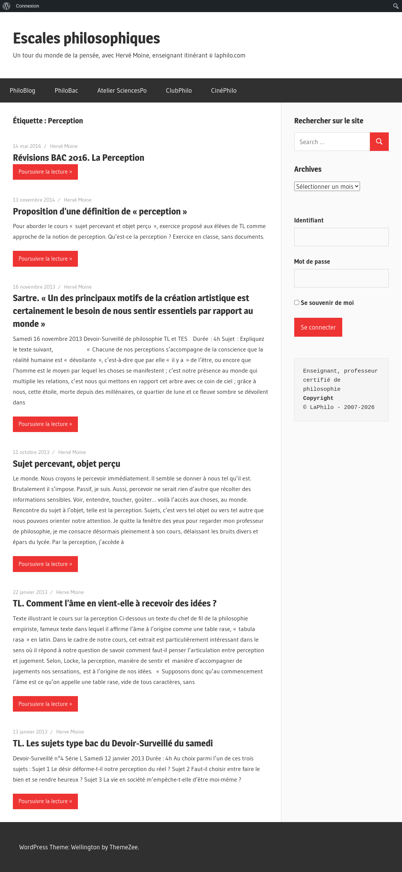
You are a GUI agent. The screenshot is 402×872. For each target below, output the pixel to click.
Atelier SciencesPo (121, 90)
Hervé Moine (64, 146)
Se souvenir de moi (324, 302)
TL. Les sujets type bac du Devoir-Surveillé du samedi (113, 743)
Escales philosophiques (86, 38)
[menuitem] (6, 6)
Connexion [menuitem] (27, 6)
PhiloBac (66, 90)
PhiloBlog (23, 90)
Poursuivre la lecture (43, 171)
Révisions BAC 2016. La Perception (78, 157)
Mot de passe (312, 261)
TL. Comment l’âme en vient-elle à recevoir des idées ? (115, 603)
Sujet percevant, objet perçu (66, 463)
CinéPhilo (223, 90)
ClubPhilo (179, 90)
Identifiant (308, 220)
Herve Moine (70, 592)
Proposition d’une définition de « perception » (100, 211)
